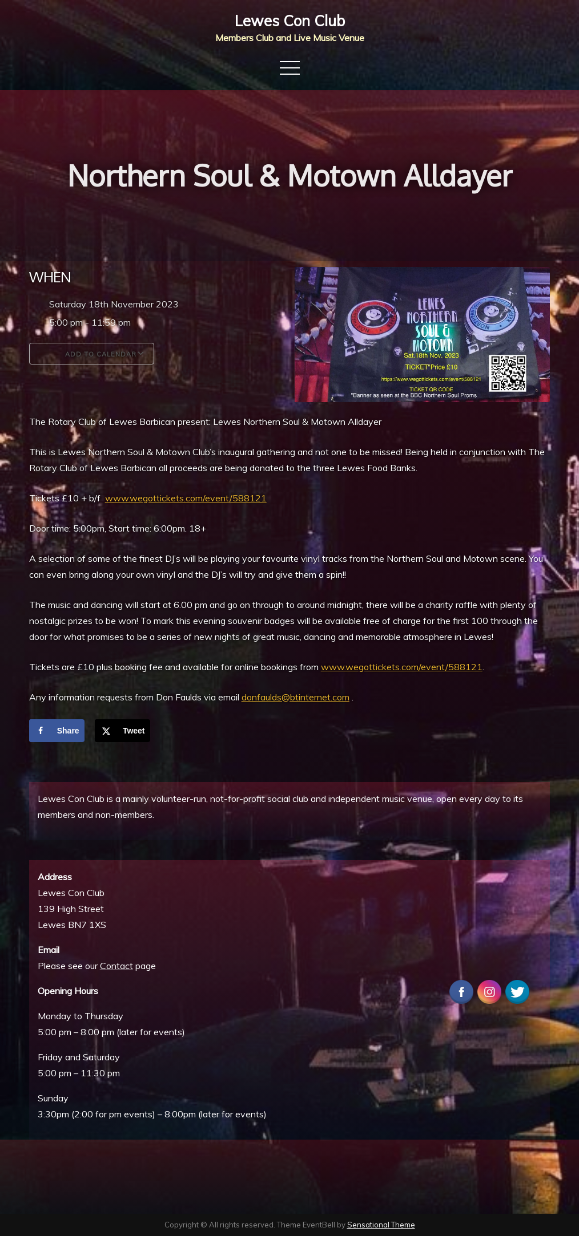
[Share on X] (122, 730)
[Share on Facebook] (57, 730)
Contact (116, 965)
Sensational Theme (381, 1224)
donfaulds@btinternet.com (295, 697)
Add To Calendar (91, 353)
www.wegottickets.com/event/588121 (186, 498)
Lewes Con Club (290, 20)
